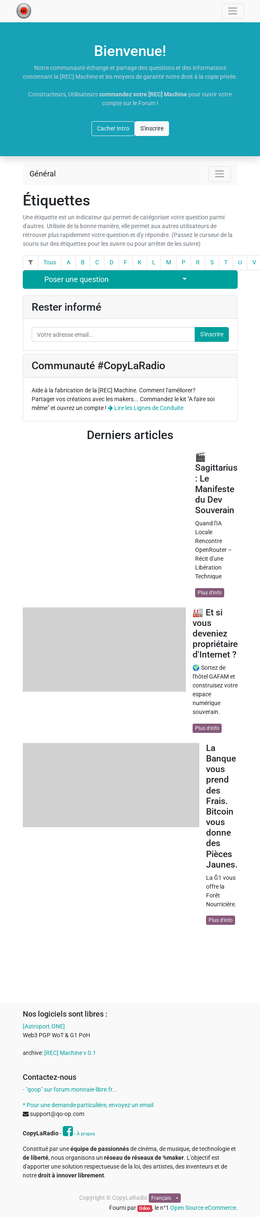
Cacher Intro (113, 128)
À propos (86, 1134)
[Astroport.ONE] (44, 1026)
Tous (49, 262)
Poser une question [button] (76, 279)
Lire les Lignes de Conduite (145, 408)
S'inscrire (152, 128)
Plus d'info (210, 593)
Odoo (144, 1208)
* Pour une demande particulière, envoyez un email (88, 1105)
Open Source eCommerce (203, 1207)
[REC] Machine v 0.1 (70, 1052)
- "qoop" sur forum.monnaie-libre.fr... (70, 1089)
